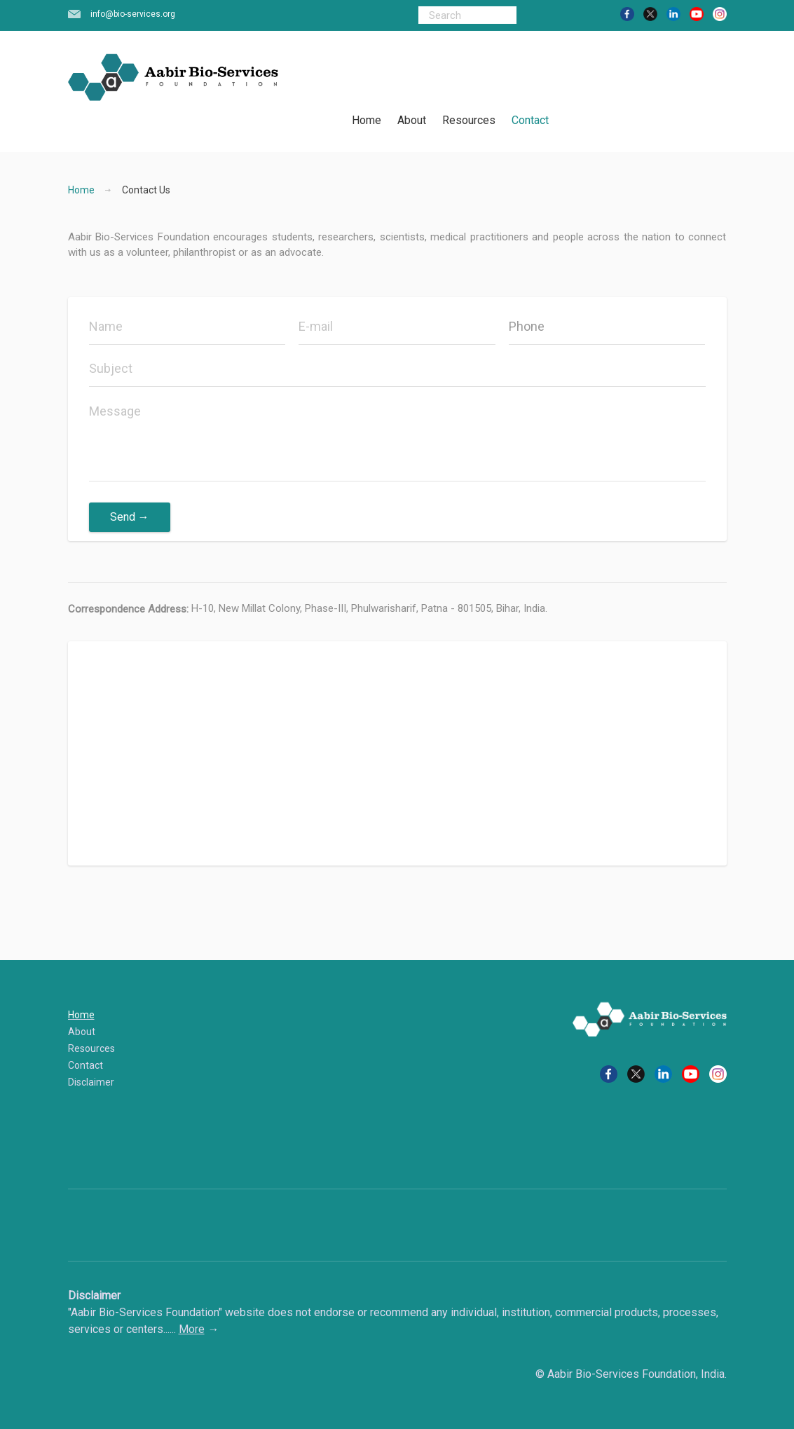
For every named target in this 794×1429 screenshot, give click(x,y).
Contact (530, 120)
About (411, 120)
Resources (468, 120)
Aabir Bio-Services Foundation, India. (637, 1374)
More (192, 1329)
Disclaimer (91, 1082)
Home (366, 120)
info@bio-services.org (132, 14)
